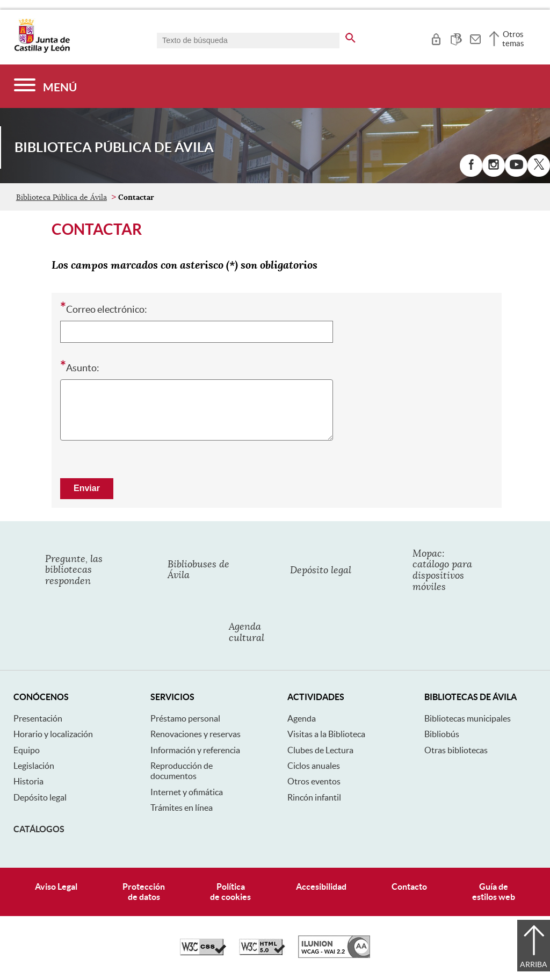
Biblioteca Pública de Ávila (61, 197)
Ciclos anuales (313, 765)
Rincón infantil (314, 797)
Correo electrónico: (103, 308)
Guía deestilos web (493, 892)
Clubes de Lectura (320, 750)
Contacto (409, 886)
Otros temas (513, 39)
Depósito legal (40, 797)
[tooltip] (436, 37)
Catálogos (38, 829)
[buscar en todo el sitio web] (350, 36)
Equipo (26, 750)
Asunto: (79, 367)
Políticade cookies (230, 892)
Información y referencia (195, 750)
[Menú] (45, 86)
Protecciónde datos (143, 892)
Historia (28, 781)
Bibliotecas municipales (467, 718)
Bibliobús (441, 734)
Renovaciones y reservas (195, 734)
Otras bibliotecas (456, 750)
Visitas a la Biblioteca (326, 734)
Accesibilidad (321, 886)
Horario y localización (53, 734)
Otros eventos (314, 781)
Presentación (37, 718)
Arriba (533, 964)
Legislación (33, 765)
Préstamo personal (185, 718)
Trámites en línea (181, 807)
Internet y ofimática (186, 792)
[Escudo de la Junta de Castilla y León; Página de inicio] (42, 50)
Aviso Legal (56, 886)
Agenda (301, 718)
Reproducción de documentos (181, 771)
